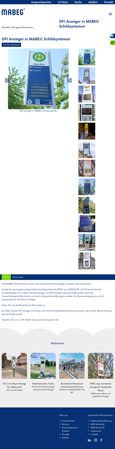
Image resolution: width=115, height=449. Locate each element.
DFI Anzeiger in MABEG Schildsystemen (79, 24)
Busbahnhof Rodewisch (72, 373)
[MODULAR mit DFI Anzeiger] (86, 223)
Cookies (94, 434)
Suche (78, 2)
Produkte (6, 27)
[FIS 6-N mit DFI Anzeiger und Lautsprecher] (86, 242)
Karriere (65, 424)
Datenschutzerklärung (101, 421)
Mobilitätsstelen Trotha (43, 372)
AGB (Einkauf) (97, 427)
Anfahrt (92, 2)
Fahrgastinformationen (22, 27)
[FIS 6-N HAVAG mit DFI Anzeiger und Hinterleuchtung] (86, 131)
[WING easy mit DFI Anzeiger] (86, 75)
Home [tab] (6, 277)
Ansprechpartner (41, 2)
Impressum (96, 431)
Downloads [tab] (18, 277)
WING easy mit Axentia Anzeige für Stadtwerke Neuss (100, 375)
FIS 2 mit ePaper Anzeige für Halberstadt (14, 372)
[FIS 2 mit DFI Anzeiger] (86, 94)
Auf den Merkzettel (11, 45)
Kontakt (108, 2)
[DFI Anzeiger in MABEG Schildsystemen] (86, 57)
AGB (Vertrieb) (97, 424)
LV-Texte (63, 2)
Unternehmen (68, 421)
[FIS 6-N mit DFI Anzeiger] (86, 205)
